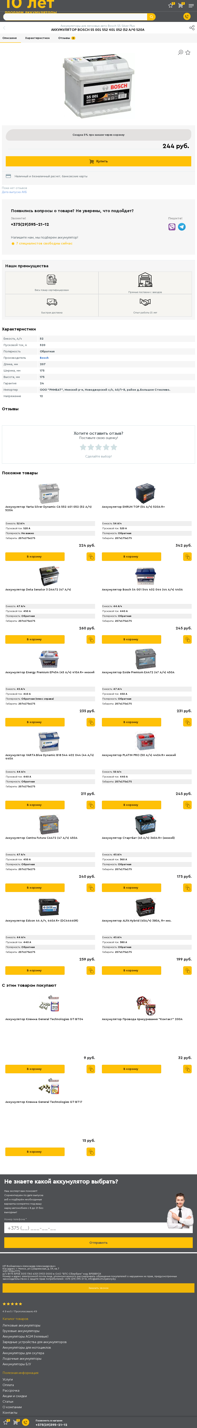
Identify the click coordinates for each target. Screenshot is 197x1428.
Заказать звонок (98, 1288)
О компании (12, 1407)
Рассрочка (11, 1390)
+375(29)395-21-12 (30, 224)
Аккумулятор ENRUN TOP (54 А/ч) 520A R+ (133, 506)
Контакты (10, 1413)
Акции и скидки (15, 1396)
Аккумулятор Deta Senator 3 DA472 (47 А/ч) (38, 589)
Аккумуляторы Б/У (17, 1364)
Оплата (8, 1385)
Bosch (44, 357)
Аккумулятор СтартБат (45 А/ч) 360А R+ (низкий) (138, 837)
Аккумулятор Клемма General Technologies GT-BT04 (44, 1019)
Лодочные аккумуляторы (22, 1359)
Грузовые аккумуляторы (21, 1331)
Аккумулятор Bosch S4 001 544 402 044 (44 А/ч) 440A (142, 589)
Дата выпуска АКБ (14, 192)
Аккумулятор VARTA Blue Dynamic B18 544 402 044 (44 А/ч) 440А (49, 757)
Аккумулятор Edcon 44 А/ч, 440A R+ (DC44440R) (41, 920)
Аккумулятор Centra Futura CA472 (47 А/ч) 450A (41, 837)
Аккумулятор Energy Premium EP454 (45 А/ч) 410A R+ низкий (49, 672)
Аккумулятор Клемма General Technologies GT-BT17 (43, 1102)
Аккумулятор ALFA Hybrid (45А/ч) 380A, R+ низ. (136, 920)
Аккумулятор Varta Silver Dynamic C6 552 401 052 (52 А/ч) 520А (48, 508)
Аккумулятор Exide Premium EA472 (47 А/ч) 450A (138, 672)
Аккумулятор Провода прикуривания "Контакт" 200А (142, 1019)
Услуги (8, 1379)
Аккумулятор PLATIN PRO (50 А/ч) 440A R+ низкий (139, 755)
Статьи (8, 1401)
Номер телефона (15, 1219)
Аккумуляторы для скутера (23, 1353)
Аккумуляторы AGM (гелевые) (25, 1336)
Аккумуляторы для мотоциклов (27, 1347)
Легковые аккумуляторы (21, 1325)
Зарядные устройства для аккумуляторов (35, 1342)
